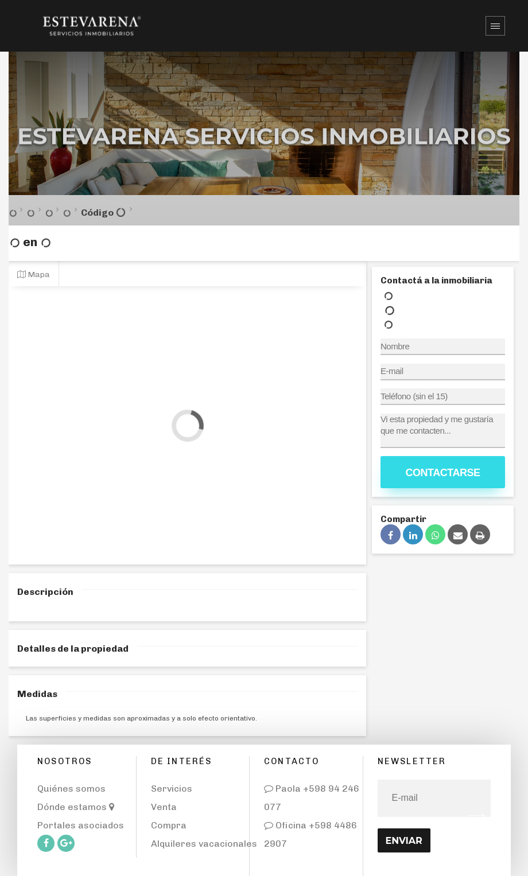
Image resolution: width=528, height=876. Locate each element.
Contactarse (443, 472)
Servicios (171, 788)
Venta (164, 806)
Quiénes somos (71, 788)
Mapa (33, 274)
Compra (169, 825)
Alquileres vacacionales (204, 843)
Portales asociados (80, 825)
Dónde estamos (75, 806)
